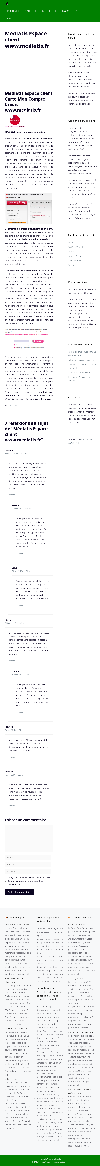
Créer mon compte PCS (79, 372)
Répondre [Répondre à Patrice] (19, 553)
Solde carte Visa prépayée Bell (82, 359)
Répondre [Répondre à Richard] (12, 805)
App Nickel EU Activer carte (80, 1032)
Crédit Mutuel (74, 260)
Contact (11, 18)
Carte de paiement (81, 917)
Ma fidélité (79, 11)
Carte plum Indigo (76, 924)
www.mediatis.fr (30, 163)
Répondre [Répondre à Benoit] (19, 605)
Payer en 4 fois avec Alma (17, 1028)
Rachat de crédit (49, 11)
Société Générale (76, 247)
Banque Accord (75, 256)
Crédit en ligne (15, 917)
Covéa (71, 265)
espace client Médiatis (42, 298)
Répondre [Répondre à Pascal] (12, 660)
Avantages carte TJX (77, 978)
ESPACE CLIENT (14, 405)
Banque (66, 11)
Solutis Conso (11, 1079)
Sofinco (71, 242)
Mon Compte (13, 11)
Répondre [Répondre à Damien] (12, 494)
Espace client (30, 11)
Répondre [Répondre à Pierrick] (12, 757)
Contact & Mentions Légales (49, 1159)
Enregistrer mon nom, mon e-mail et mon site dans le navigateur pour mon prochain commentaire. (29, 881)
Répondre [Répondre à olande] (19, 712)
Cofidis (71, 251)
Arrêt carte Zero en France (17, 924)
